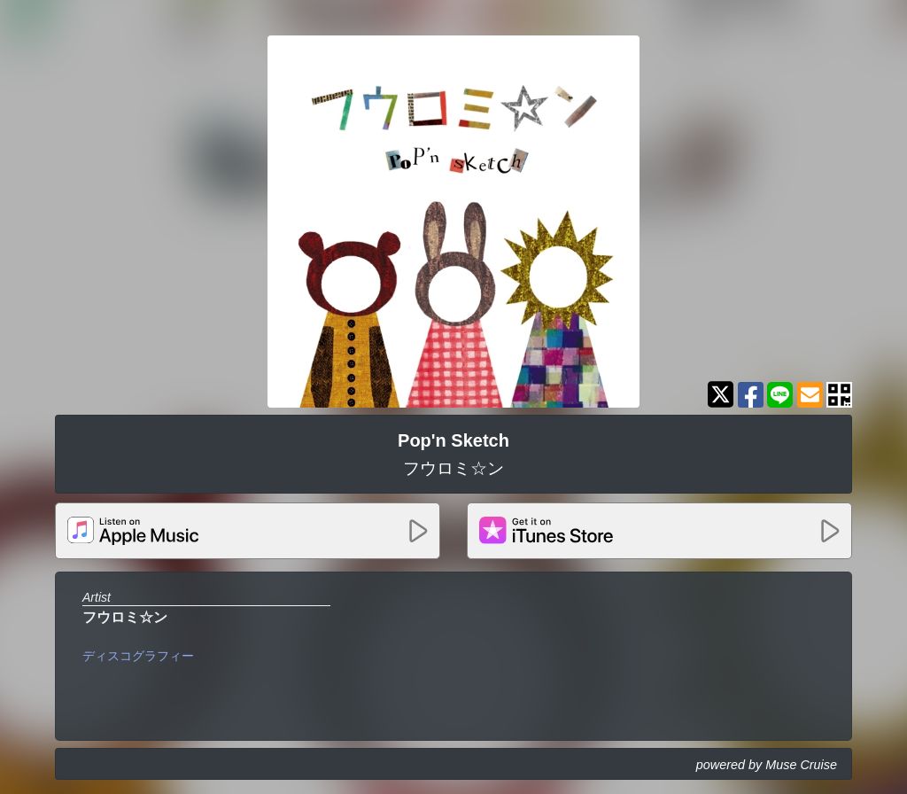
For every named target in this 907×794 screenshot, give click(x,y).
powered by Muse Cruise (766, 765)
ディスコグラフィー (138, 656)
